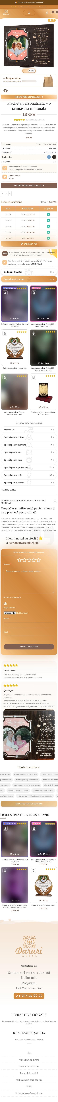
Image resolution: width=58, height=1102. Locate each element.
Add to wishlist (9, 490)
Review (7, 564)
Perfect (38, 560)
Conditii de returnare (29, 1066)
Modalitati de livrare (29, 1059)
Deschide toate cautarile (29, 804)
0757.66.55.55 (29, 996)
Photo (5, 603)
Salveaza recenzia (29, 647)
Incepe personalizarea (29, 97)
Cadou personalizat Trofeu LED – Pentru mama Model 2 (43, 369)
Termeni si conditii (29, 1073)
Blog (29, 1053)
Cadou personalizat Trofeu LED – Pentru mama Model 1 (43, 325)
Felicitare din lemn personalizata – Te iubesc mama (43, 413)
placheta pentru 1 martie (22, 790)
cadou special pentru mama (31, 780)
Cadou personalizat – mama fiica (14, 368)
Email (6, 632)
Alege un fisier (9, 607)
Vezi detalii (36, 264)
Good (34, 560)
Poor (19, 560)
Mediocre (24, 560)
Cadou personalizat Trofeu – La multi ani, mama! (14, 325)
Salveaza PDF (28, 244)
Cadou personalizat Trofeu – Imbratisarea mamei (14, 413)
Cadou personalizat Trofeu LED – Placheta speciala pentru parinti (15, 906)
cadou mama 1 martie (46, 774)
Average (29, 560)
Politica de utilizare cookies (28, 1079)
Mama (11, 178)
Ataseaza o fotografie (12, 597)
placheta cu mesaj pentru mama (23, 785)
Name (7, 618)
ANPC (29, 1086)
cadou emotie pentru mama (22, 774)
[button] (29, 81)
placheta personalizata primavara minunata (31, 796)
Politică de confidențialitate (28, 1093)
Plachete (52, 148)
